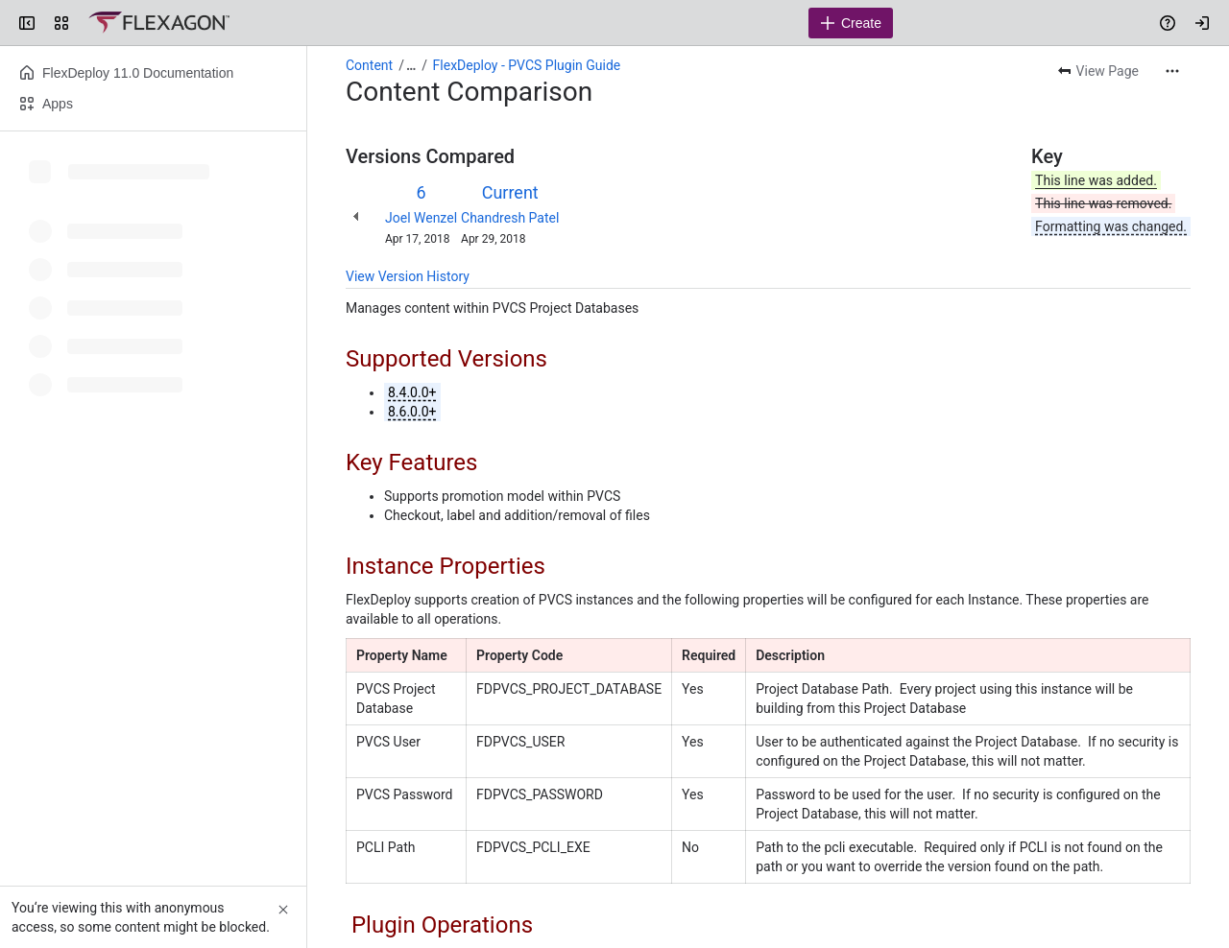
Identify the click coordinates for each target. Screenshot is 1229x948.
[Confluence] (158, 23)
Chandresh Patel (510, 217)
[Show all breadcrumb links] (411, 65)
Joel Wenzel (421, 217)
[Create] (850, 23)
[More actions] (1172, 71)
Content (369, 65)
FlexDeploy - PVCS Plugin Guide (527, 65)
